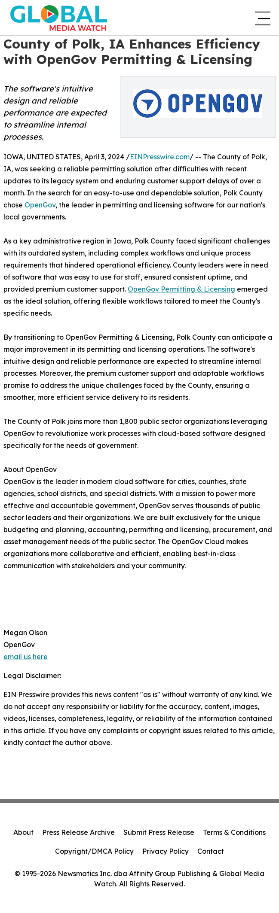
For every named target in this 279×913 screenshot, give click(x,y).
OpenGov (40, 205)
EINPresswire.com (160, 156)
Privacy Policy (165, 851)
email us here (25, 656)
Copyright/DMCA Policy (94, 851)
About (23, 832)
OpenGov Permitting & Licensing (181, 289)
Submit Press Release (158, 832)
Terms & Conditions (234, 832)
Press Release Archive (78, 832)
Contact (210, 851)
